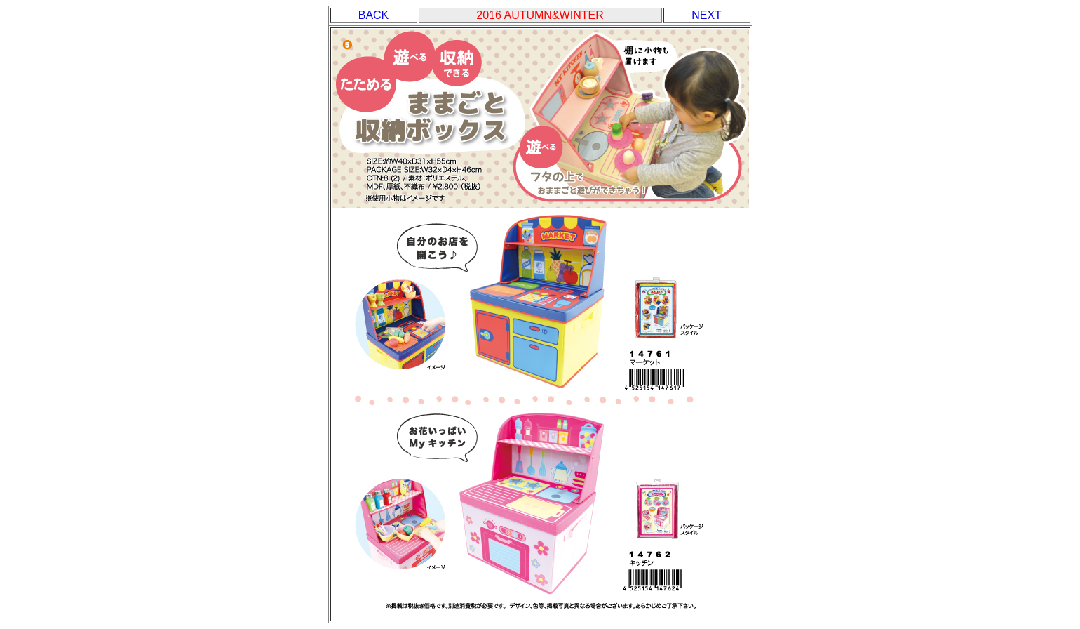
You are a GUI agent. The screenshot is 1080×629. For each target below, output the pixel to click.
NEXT (706, 15)
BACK (373, 15)
